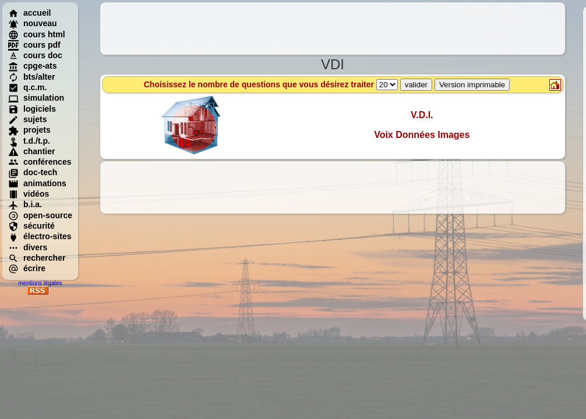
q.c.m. (27, 87)
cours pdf (34, 44)
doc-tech (32, 172)
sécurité (31, 225)
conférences (39, 161)
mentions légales (40, 283)
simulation (36, 97)
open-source (40, 215)
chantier (31, 151)
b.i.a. (25, 204)
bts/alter (31, 76)
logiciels (32, 108)
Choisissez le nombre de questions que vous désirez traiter (327, 84)
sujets (27, 119)
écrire (26, 268)
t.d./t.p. (29, 140)
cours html (36, 34)
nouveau (32, 23)
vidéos (28, 193)
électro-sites (39, 236)
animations (37, 183)
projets (29, 129)
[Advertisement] (333, 28)
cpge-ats (32, 65)
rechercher (36, 257)
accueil (29, 12)
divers (27, 247)
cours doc (35, 55)
